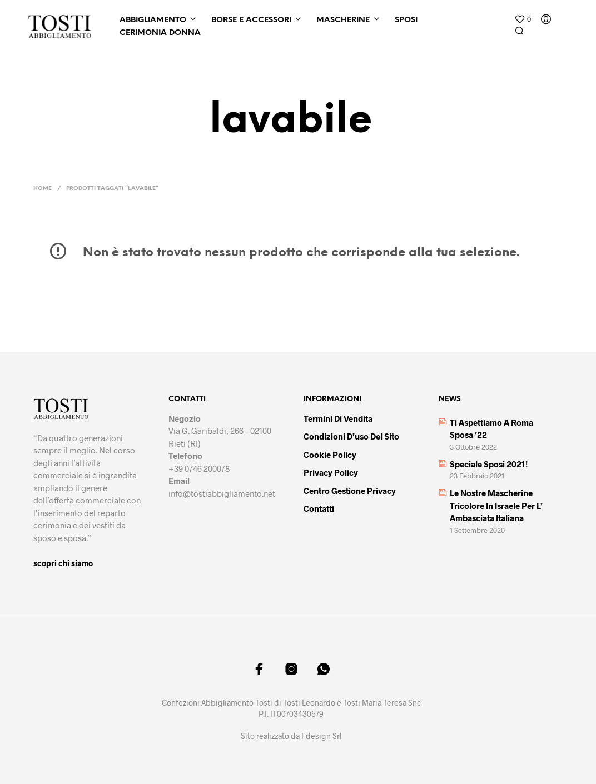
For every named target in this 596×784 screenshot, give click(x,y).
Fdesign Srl (321, 736)
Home (42, 189)
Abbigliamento (153, 20)
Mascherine (343, 20)
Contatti (319, 508)
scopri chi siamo (63, 563)
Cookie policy (330, 455)
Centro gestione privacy (350, 491)
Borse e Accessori (251, 20)
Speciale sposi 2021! (489, 464)
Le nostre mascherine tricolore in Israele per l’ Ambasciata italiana (496, 505)
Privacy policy (331, 472)
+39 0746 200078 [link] (199, 468)
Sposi (406, 20)
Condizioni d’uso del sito (351, 436)
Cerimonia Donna (160, 33)
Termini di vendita (338, 418)
